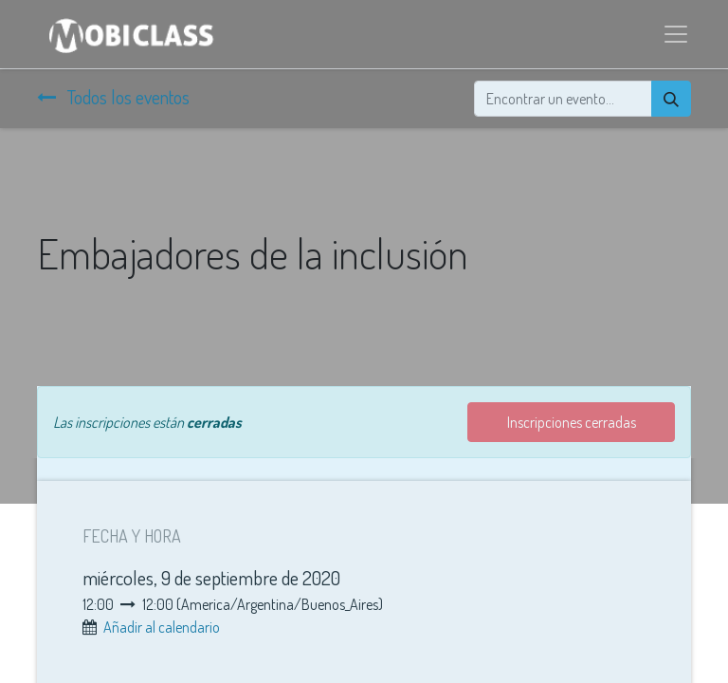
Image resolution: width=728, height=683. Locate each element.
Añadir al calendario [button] (161, 627)
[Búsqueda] (671, 99)
